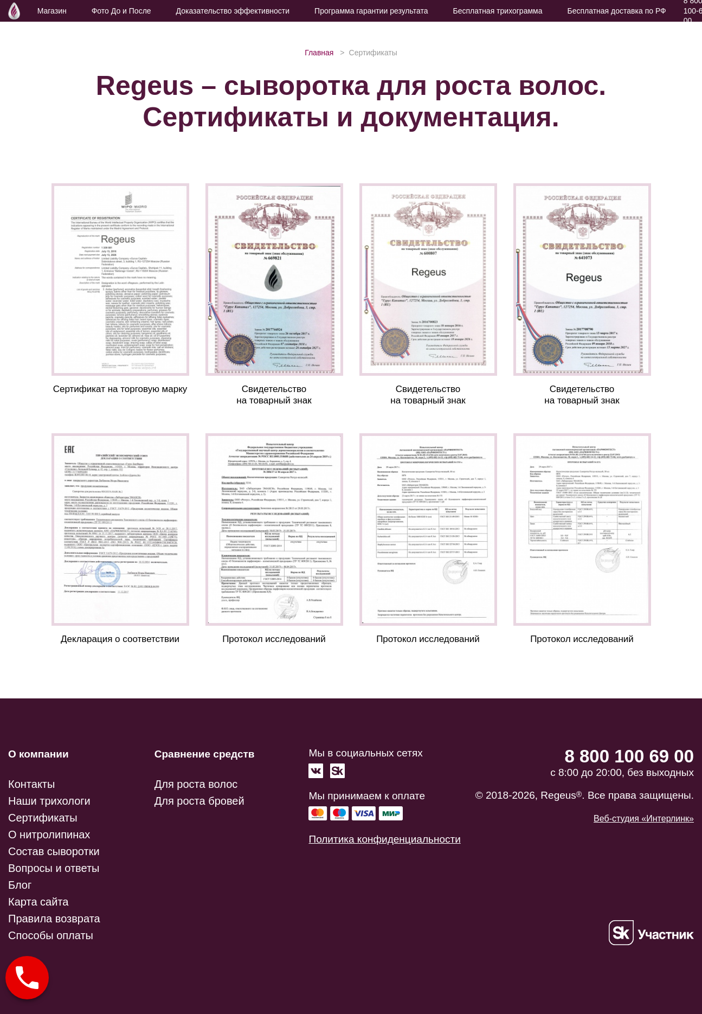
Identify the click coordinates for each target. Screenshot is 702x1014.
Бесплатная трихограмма (498, 11)
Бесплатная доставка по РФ (616, 11)
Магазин (52, 11)
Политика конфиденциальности (384, 839)
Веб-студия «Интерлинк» (644, 818)
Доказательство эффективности (232, 11)
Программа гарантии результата (371, 11)
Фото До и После (121, 11)
